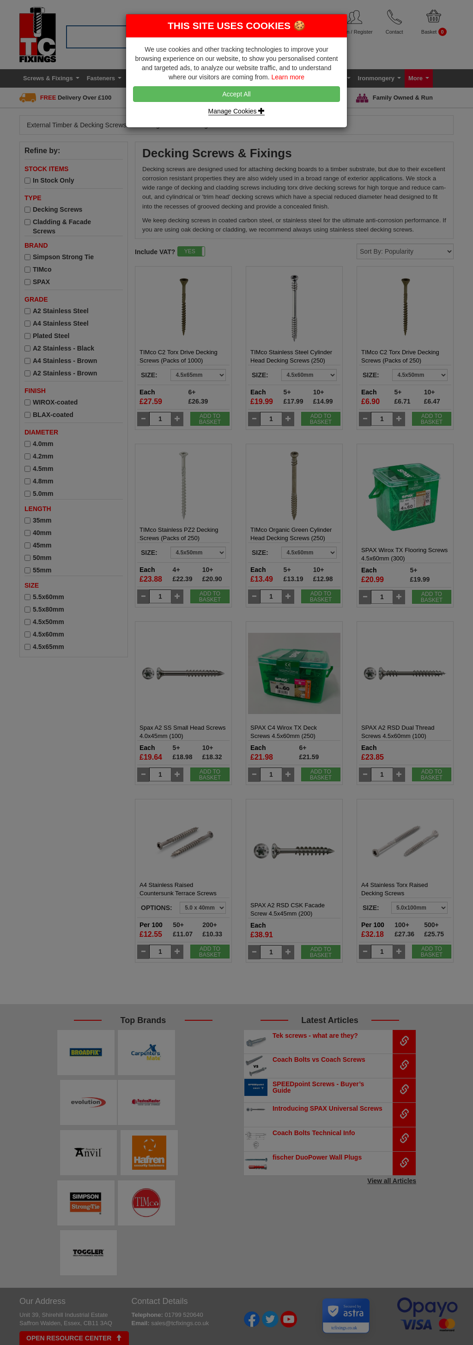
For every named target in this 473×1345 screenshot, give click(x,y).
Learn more (287, 77)
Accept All (236, 94)
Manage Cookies (236, 111)
